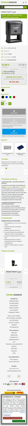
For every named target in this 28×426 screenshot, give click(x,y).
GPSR (14, 353)
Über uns (14, 333)
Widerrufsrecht (14, 339)
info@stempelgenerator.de (14, 371)
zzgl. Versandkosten (14, 69)
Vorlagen (9, 15)
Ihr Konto (14, 348)
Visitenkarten (14, 327)
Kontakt (14, 346)
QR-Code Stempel (14, 322)
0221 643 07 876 (14, 368)
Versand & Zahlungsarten (14, 344)
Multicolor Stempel (14, 316)
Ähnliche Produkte (14, 17)
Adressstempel (14, 308)
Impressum (22, 412)
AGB (14, 342)
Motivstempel (14, 320)
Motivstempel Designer (14, 318)
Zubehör (4, 15)
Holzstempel (14, 310)
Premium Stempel (14, 312)
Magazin (14, 351)
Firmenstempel (14, 301)
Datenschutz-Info (9, 412)
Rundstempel (14, 305)
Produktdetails (5, 17)
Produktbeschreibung (17, 15)
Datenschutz (14, 337)
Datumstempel (14, 303)
